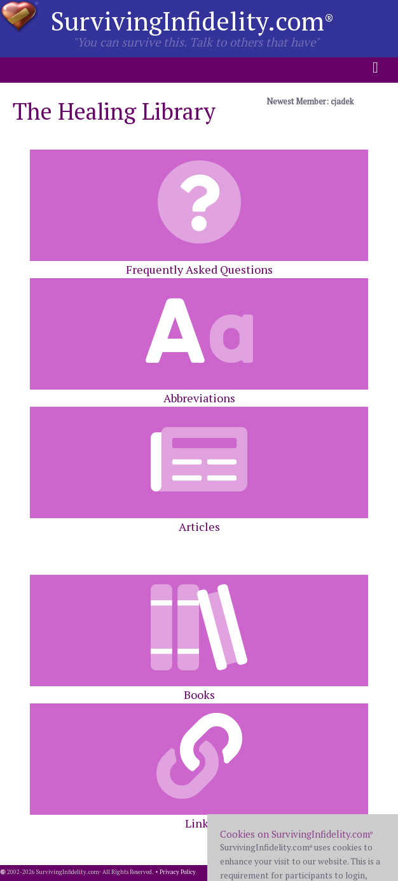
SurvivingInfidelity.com (192, 21)
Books (199, 638)
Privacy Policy (178, 872)
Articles (199, 470)
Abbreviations (199, 341)
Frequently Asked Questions (199, 213)
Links (199, 767)
